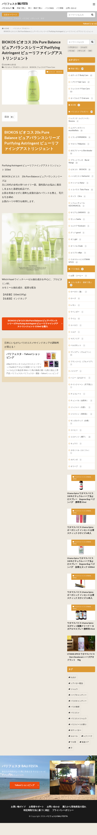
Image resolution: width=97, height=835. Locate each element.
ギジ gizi (76, 255)
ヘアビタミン (7, 18)
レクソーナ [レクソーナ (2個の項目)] (75, 743)
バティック (37, 18)
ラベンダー (77, 329)
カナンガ (76, 481)
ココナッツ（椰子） (81, 457)
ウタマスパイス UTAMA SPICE (80, 277)
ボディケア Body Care (82, 75)
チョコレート (78, 413)
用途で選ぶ (22, 8)
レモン (75, 322)
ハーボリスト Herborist (80, 186)
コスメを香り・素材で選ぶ (81, 301)
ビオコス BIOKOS (28, 67)
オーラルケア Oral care (80, 100)
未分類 (75, 108)
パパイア (76, 390)
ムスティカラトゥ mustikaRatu (77, 136)
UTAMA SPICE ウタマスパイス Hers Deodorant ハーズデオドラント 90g (80, 678)
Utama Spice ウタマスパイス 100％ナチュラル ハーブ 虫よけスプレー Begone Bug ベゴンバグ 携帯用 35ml (80, 519)
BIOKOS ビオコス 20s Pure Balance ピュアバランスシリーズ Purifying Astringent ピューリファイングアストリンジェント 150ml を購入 (32, 323)
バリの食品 (52, 8)
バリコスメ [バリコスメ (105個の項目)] (89, 721)
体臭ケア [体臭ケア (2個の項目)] (74, 749)
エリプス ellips (79, 269)
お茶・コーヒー (79, 292)
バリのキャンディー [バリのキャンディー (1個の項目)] (78, 715)
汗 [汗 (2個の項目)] (84, 749)
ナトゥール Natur (80, 194)
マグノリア (77, 357)
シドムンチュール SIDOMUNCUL (77, 219)
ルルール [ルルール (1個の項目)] (89, 738)
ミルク (75, 350)
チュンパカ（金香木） (82, 420)
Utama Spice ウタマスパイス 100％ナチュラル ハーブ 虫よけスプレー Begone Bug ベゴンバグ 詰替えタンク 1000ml (80, 583)
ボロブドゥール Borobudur (81, 160)
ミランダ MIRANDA (81, 144)
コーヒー (76, 451)
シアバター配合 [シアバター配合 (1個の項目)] (87, 698)
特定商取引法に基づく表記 (37, 811)
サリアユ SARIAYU (81, 228)
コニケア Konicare (80, 241)
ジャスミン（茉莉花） (82, 434)
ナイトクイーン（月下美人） (80, 405)
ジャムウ (18, 18)
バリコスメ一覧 (8, 8)
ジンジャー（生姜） (81, 427)
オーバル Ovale (79, 262)
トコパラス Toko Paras (80, 203)
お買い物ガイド (21, 808)
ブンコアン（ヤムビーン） (81, 372)
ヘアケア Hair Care (81, 82)
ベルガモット (78, 364)
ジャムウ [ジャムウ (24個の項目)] (74, 704)
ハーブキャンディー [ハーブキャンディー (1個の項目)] (78, 709)
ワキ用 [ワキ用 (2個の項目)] (87, 743)
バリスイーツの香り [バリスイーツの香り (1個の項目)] (78, 732)
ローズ (75, 316)
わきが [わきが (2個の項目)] (73, 698)
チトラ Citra (79, 211)
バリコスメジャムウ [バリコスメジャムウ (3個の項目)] (78, 726)
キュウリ (76, 464)
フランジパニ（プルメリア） (80, 382)
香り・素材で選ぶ (37, 8)
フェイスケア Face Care (46, 67)
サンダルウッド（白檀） (80, 442)
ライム (75, 336)
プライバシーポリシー (61, 811)
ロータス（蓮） (79, 309)
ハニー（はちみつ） (81, 397)
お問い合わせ (75, 8)
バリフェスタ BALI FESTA (15, 4)
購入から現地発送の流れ (71, 808)
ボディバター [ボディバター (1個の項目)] (75, 738)
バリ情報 (63, 8)
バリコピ (27, 18)
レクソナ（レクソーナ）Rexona (80, 127)
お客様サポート (37, 808)
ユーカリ (76, 343)
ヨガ (45, 18)
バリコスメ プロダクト (21, 28)
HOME (6, 28)
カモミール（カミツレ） (80, 473)
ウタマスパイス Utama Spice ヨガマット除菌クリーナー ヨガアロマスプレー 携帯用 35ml (81, 647)
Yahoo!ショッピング (24, 786)
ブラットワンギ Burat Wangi (80, 169)
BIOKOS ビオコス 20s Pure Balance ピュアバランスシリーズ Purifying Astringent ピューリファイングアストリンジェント (48, 31)
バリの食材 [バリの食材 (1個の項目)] (75, 721)
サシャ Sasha (78, 234)
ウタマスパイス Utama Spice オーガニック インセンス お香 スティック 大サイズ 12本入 (81, 616)
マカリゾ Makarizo (81, 151)
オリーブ (76, 488)
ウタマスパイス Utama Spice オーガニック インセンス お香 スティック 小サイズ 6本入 (81, 552)
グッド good (78, 248)
